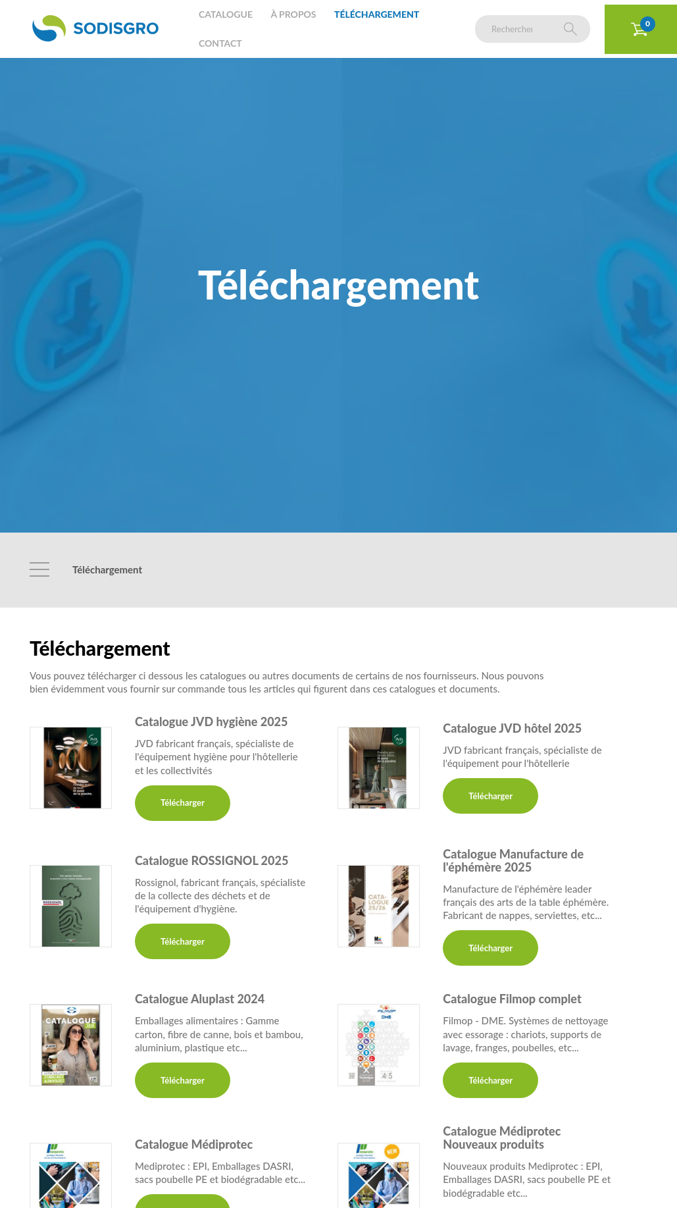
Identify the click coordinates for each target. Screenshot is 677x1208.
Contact (220, 43)
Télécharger (183, 802)
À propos (293, 14)
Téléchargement (376, 14)
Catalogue (226, 14)
